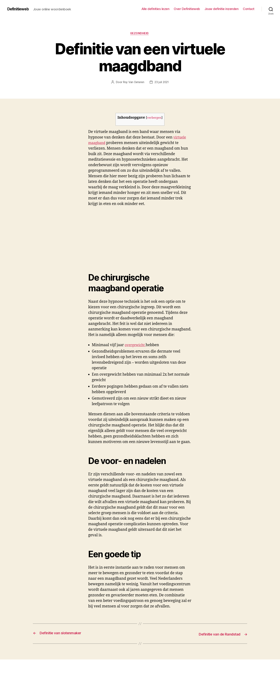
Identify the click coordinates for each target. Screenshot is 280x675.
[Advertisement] (52, 237)
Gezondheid (140, 33)
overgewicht (136, 345)
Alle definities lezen (155, 9)
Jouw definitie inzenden (221, 9)
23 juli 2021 (162, 83)
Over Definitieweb (187, 9)
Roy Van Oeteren (133, 83)
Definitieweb (19, 9)
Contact (248, 9)
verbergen (154, 118)
